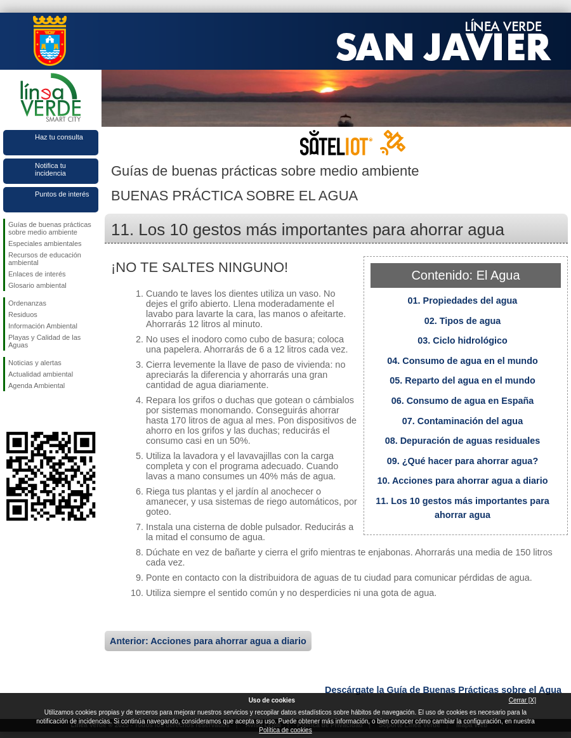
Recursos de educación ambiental (44, 258)
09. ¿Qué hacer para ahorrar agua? (462, 461)
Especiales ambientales (45, 243)
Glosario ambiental (37, 285)
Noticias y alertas (35, 362)
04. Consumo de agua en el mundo (462, 361)
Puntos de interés (62, 194)
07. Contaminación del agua (462, 421)
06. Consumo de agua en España (462, 401)
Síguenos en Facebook (10, 411)
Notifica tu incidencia (50, 169)
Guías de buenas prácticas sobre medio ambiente (49, 228)
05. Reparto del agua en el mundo (462, 380)
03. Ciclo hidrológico (462, 340)
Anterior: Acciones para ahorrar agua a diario (208, 641)
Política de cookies (285, 730)
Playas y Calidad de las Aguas (44, 341)
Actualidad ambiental (40, 374)
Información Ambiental (42, 326)
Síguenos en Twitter (31, 411)
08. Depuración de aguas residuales (463, 441)
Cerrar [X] (522, 700)
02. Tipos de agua (462, 321)
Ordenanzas (27, 303)
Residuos (22, 314)
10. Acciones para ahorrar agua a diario (462, 481)
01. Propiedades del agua (463, 300)
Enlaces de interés (37, 274)
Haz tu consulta (59, 137)
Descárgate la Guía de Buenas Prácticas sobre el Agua (443, 690)
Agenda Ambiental (36, 385)
